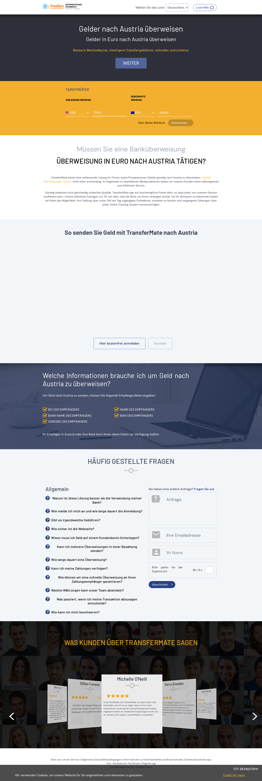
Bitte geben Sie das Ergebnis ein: (167, 569)
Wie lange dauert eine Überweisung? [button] (79, 559)
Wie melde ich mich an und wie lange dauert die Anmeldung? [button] (96, 511)
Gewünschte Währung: (138, 98)
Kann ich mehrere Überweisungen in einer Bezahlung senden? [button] (97, 549)
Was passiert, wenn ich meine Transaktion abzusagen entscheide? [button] (97, 601)
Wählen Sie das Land (150, 8)
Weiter (131, 63)
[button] (205, 7)
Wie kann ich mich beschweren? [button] (75, 612)
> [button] (255, 714)
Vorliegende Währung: (78, 100)
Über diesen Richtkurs (151, 122)
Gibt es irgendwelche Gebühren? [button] (75, 520)
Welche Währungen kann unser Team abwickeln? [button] (87, 590)
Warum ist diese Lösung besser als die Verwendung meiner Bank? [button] (97, 500)
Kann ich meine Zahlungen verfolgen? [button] (79, 568)
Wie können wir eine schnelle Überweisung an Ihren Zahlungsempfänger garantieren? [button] (97, 579)
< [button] (12, 714)
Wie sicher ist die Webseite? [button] (72, 529)
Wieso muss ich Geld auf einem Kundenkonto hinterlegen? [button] (95, 538)
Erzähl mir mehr (234, 775)
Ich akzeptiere (245, 768)
